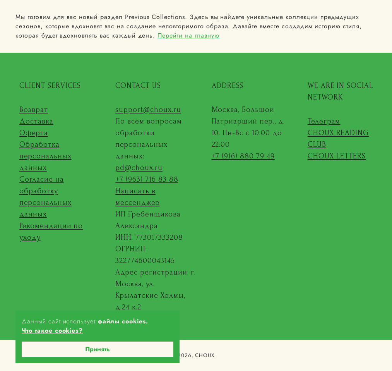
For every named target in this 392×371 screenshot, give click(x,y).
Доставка (36, 121)
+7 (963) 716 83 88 (146, 179)
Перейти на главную (188, 35)
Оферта (33, 133)
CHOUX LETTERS (337, 156)
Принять (97, 349)
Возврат (33, 109)
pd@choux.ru (139, 167)
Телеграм (324, 121)
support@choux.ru (148, 109)
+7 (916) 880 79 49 (243, 156)
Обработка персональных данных (45, 156)
